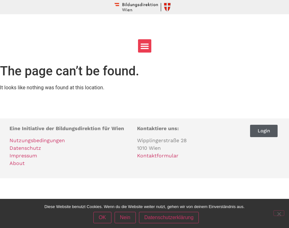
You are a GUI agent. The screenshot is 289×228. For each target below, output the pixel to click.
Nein (125, 217)
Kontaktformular (158, 156)
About (17, 163)
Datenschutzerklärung (169, 217)
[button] (144, 46)
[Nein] (278, 213)
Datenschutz (25, 148)
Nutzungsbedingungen (37, 140)
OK (102, 217)
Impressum (23, 156)
